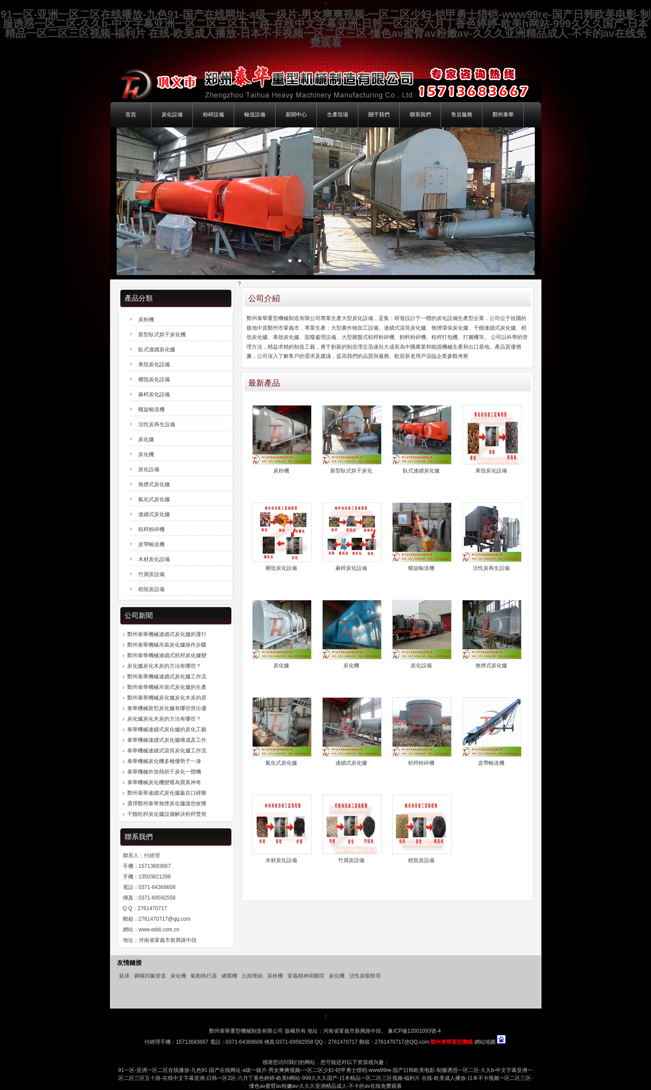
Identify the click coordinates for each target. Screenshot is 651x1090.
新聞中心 (296, 115)
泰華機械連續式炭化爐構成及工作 (166, 740)
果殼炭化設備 (491, 471)
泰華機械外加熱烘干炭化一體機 (164, 772)
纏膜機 (229, 976)
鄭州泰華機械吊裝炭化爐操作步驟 (166, 645)
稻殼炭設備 (421, 860)
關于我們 (379, 115)
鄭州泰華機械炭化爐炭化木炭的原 (166, 698)
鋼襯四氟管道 (150, 976)
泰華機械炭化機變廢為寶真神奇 (164, 782)
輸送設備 (254, 115)
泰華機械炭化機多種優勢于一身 (164, 761)
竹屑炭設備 (351, 860)
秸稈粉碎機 (421, 763)
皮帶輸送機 (491, 763)
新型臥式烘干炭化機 (162, 334)
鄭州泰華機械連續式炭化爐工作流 (166, 676)
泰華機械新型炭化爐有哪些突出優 (166, 708)
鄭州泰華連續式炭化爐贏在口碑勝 (166, 793)
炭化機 (351, 665)
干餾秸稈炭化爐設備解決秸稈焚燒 (166, 814)
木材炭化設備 (281, 860)
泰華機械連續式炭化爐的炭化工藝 (166, 729)
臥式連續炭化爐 (421, 471)
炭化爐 (281, 665)
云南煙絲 (252, 976)
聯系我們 (420, 115)
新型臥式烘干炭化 (351, 471)
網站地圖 (485, 1042)
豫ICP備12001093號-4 (413, 1031)
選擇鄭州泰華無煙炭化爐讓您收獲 (166, 803)
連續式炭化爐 (351, 763)
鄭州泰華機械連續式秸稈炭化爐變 (166, 655)
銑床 (124, 976)
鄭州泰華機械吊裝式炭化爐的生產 (166, 687)
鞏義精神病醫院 (305, 976)
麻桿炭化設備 (351, 568)
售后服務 (461, 115)
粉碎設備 (213, 115)
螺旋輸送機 (421, 568)
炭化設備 (172, 115)
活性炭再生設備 (491, 568)
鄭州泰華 (503, 115)
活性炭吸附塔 (365, 976)
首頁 (130, 115)
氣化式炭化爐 (281, 763)
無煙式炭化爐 (491, 665)
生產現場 (337, 115)
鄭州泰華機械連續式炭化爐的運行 (166, 634)
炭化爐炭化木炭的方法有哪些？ (164, 666)
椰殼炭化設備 (281, 568)
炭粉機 (281, 471)
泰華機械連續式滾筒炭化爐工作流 (166, 751)
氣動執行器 (204, 976)
